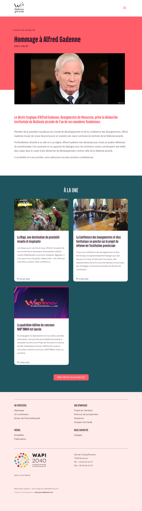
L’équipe (78, 435)
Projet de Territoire (83, 410)
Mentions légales (22, 489)
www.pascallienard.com (44, 492)
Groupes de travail (83, 422)
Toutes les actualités (24, 30)
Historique (19, 410)
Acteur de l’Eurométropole (27, 418)
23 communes (21, 414)
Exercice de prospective (86, 414)
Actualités (19, 435)
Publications (20, 439)
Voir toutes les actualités (71, 377)
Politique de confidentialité (45, 489)
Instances (79, 418)
